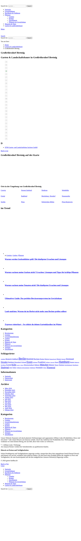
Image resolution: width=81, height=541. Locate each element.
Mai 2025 (8, 401)
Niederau (44, 190)
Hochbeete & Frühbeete (12, 13)
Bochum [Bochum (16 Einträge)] (37, 359)
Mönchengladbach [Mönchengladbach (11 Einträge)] (29, 365)
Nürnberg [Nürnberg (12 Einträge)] (61, 365)
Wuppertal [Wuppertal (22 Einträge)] (51, 367)
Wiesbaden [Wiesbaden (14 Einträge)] (39, 367)
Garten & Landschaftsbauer (14, 26)
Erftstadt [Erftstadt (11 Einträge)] (23, 362)
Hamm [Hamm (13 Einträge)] (72, 362)
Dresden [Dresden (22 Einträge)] (4, 362)
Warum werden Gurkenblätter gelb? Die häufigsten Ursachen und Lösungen (35, 259)
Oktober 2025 (9, 394)
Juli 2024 (8, 403)
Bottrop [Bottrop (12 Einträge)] (47, 359)
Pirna (23, 202)
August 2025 (9, 397)
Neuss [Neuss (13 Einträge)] (56, 365)
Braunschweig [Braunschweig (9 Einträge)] (52, 359)
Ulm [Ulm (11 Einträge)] (11, 367)
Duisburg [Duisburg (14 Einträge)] (11, 362)
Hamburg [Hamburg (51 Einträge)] (64, 361)
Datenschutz (9, 378)
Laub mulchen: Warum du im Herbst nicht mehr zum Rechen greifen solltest (36, 311)
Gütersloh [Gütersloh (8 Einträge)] (52, 362)
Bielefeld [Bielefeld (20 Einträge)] (29, 359)
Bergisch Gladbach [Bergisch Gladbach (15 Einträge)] (12, 359)
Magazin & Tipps (10, 24)
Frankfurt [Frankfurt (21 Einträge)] (41, 362)
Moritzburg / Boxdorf (48, 196)
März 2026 (8, 388)
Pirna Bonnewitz (67, 202)
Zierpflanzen (13, 20)
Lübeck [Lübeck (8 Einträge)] (21, 365)
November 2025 (10, 392)
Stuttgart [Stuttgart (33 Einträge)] (5, 367)
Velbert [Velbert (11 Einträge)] (14, 367)
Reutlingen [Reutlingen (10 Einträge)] (75, 365)
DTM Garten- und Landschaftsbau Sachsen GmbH (21, 147)
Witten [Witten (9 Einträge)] (44, 367)
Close (2, 466)
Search (29, 6)
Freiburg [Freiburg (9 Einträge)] (48, 362)
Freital (3, 196)
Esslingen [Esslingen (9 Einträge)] (35, 362)
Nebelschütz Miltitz (48, 202)
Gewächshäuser (10, 11)
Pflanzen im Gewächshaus (17, 22)
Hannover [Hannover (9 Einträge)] (76, 362)
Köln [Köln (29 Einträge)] (14, 364)
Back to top (4, 151)
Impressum (8, 380)
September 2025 (10, 395)
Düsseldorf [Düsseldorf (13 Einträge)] (17, 362)
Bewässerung (9, 333)
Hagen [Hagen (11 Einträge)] (56, 362)
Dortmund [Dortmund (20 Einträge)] (70, 359)
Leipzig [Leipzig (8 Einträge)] (18, 365)
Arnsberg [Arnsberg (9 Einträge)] (3, 359)
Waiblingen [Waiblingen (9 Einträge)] (32, 367)
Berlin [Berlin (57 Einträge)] (22, 358)
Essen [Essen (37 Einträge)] (29, 362)
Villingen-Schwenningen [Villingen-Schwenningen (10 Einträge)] (23, 367)
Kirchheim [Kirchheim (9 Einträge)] (3, 365)
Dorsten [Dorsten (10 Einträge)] (63, 359)
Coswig (3, 190)
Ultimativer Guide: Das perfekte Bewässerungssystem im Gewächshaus (33, 298)
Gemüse (11, 17)
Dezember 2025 (10, 390)
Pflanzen (7, 15)
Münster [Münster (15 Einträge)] (51, 365)
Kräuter (11, 18)
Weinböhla (65, 190)
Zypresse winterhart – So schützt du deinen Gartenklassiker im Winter (33, 324)
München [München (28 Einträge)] (44, 364)
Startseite (8, 9)
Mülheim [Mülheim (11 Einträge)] (36, 365)
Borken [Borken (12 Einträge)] (42, 359)
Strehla (3, 202)
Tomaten (7, 347)
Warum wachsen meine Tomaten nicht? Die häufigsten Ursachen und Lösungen (36, 285)
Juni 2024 (8, 404)
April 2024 (8, 408)
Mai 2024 (8, 406)
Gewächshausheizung (12, 337)
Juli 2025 (8, 399)
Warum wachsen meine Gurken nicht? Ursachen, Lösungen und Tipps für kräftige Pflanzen (41, 272)
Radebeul (24, 196)
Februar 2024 (9, 410)
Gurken (15, 255)
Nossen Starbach (26, 190)
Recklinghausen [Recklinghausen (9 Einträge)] (68, 365)
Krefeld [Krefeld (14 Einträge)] (8, 365)
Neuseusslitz (66, 196)
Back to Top (5, 464)
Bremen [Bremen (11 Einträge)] (59, 359)
